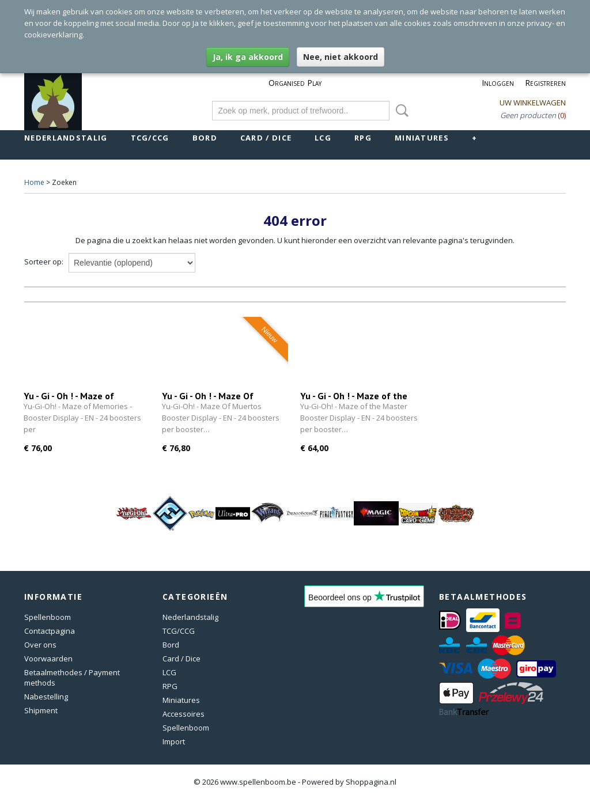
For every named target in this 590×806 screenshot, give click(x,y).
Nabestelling (46, 696)
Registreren (545, 82)
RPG (363, 138)
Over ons (40, 644)
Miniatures (422, 138)
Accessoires (183, 714)
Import (173, 741)
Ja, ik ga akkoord (248, 56)
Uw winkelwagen (533, 102)
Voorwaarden (48, 658)
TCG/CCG (150, 138)
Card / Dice (266, 138)
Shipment (41, 710)
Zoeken (400, 110)
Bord (204, 138)
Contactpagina (49, 631)
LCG (323, 138)
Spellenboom (47, 617)
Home (34, 182)
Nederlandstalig (66, 138)
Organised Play (295, 82)
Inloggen (498, 82)
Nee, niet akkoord (340, 56)
